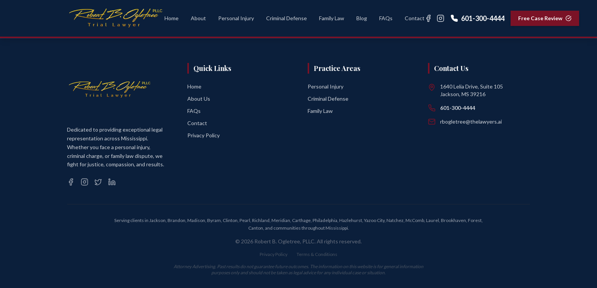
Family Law (320, 111)
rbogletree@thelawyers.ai (471, 121)
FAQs (194, 111)
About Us (198, 98)
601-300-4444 (477, 18)
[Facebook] (428, 18)
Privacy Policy (203, 135)
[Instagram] (440, 18)
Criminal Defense (328, 98)
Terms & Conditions (317, 254)
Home (194, 86)
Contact (197, 123)
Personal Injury (325, 86)
